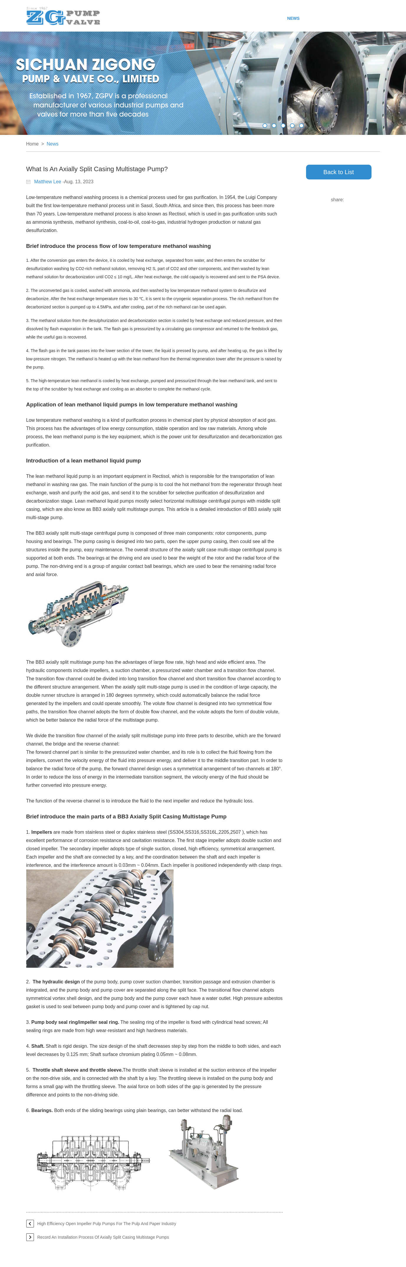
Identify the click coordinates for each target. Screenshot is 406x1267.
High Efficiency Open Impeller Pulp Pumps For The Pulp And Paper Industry (106, 1223)
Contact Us (358, 18)
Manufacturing (235, 18)
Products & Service (188, 18)
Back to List (338, 172)
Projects (270, 18)
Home (126, 18)
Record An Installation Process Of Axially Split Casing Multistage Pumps (103, 1237)
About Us (149, 18)
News (293, 18)
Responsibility (322, 18)
